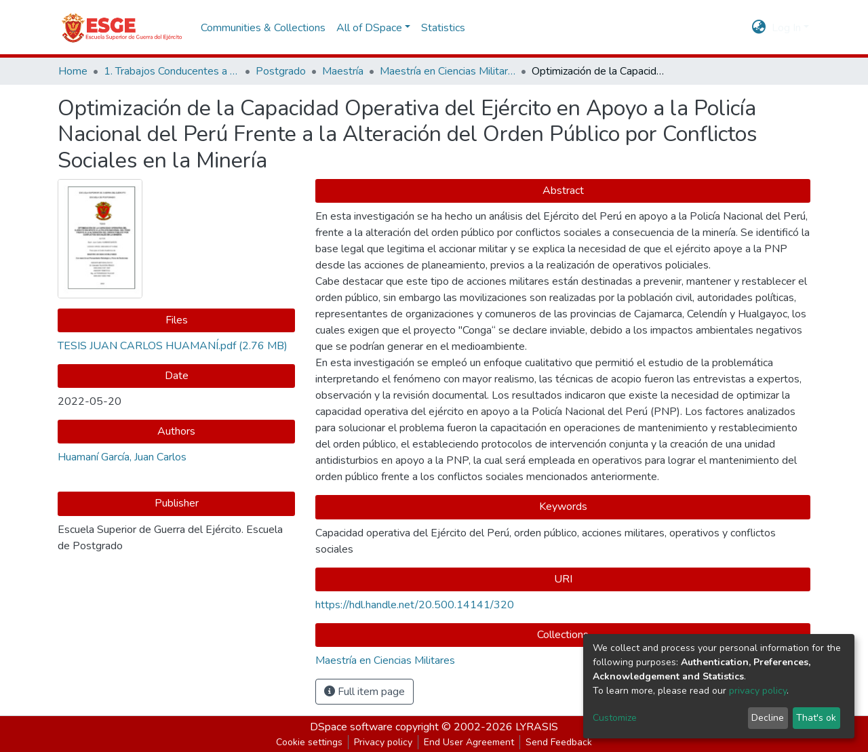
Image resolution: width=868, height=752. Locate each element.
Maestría (342, 71)
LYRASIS (536, 726)
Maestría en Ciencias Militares (447, 71)
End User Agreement (469, 742)
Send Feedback (559, 742)
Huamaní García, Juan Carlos (122, 457)
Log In (786, 27)
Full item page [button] (364, 691)
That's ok (816, 717)
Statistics (443, 27)
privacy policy (758, 690)
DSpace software (351, 726)
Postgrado (281, 71)
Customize (615, 717)
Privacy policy (383, 742)
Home (72, 71)
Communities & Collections (263, 27)
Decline (767, 717)
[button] (759, 28)
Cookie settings (309, 742)
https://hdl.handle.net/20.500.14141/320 (414, 604)
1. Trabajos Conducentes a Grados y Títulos (171, 71)
